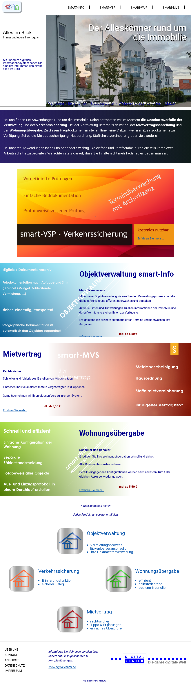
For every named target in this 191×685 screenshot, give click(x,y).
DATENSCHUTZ (15, 665)
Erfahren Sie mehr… (15, 410)
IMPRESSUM (13, 670)
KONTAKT (11, 655)
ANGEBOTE (12, 660)
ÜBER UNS (11, 649)
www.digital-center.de (62, 667)
